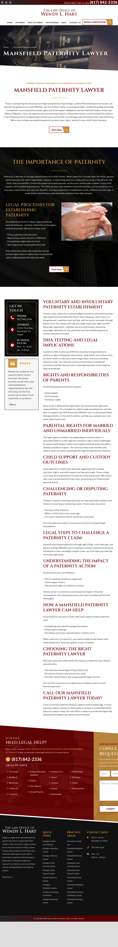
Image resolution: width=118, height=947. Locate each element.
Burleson (13, 783)
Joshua (54, 783)
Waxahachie (78, 788)
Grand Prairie (36, 792)
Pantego (76, 777)
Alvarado (13, 771)
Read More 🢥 (7, 877)
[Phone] (12, 318)
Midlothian (77, 771)
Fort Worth (35, 786)
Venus (75, 783)
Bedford (13, 777)
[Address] (12, 330)
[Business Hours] (12, 345)
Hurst (54, 777)
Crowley (13, 794)
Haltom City (57, 771)
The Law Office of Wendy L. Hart (59, 13)
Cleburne (13, 788)
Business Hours (23, 342)
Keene (54, 788)
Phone (22, 316)
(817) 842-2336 (103, 2)
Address (23, 324)
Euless (33, 780)
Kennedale (56, 794)
